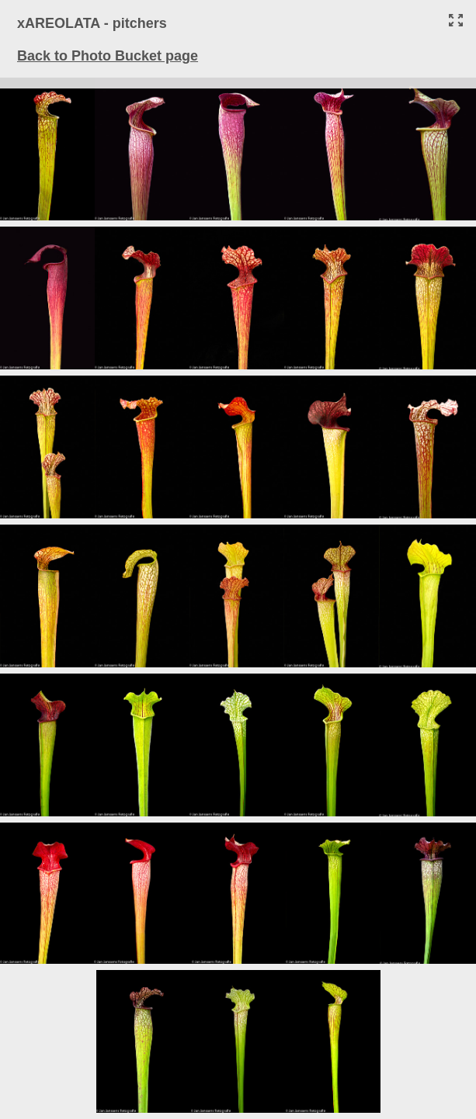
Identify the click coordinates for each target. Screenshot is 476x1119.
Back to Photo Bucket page (107, 56)
